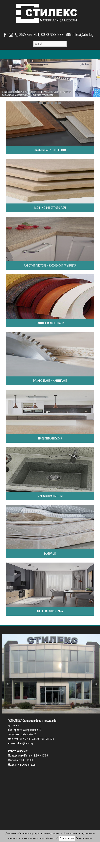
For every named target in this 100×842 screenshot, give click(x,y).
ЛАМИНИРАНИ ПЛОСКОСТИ (50, 150)
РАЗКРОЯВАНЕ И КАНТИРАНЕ (50, 380)
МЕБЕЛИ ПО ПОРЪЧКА (50, 611)
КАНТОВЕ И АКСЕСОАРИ (50, 323)
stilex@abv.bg (25, 743)
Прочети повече (84, 838)
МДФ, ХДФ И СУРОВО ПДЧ (50, 207)
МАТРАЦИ (50, 553)
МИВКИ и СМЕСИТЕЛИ (50, 496)
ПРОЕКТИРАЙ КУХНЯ (50, 438)
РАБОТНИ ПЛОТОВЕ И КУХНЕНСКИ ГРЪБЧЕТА (50, 265)
